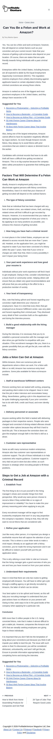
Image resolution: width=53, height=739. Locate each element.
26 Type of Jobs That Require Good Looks (39, 699)
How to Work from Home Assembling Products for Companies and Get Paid (13, 700)
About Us (7, 729)
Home (21, 22)
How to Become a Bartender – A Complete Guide (27, 114)
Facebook (37, 729)
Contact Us (18, 729)
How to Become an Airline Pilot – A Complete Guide (28, 117)
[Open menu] (49, 9)
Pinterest (28, 729)
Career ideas (29, 22)
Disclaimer (31, 733)
